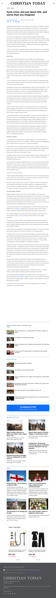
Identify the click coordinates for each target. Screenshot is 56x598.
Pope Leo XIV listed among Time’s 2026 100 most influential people (37, 485)
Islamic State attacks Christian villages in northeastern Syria (38, 433)
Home (8, 8)
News (12, 8)
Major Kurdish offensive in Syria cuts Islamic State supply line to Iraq (17, 434)
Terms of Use (27, 572)
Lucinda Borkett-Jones (12, 20)
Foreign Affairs (20, 276)
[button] (2, 3)
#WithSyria (17, 208)
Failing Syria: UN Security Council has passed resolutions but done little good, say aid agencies (39, 446)
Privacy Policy (34, 572)
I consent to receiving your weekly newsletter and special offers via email (22, 570)
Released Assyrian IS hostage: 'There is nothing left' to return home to (17, 457)
